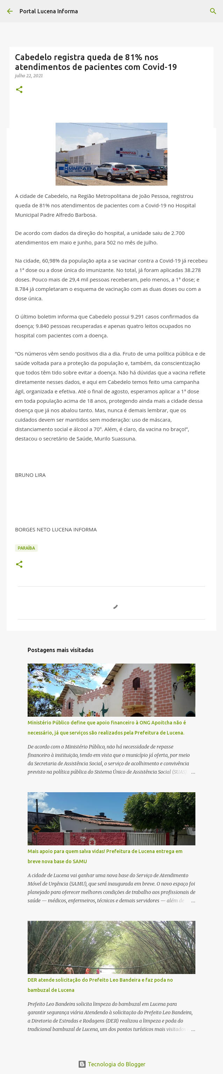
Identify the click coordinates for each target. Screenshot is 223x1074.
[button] (19, 90)
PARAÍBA (26, 548)
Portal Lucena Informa (49, 11)
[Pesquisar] (213, 11)
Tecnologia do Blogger (111, 1064)
